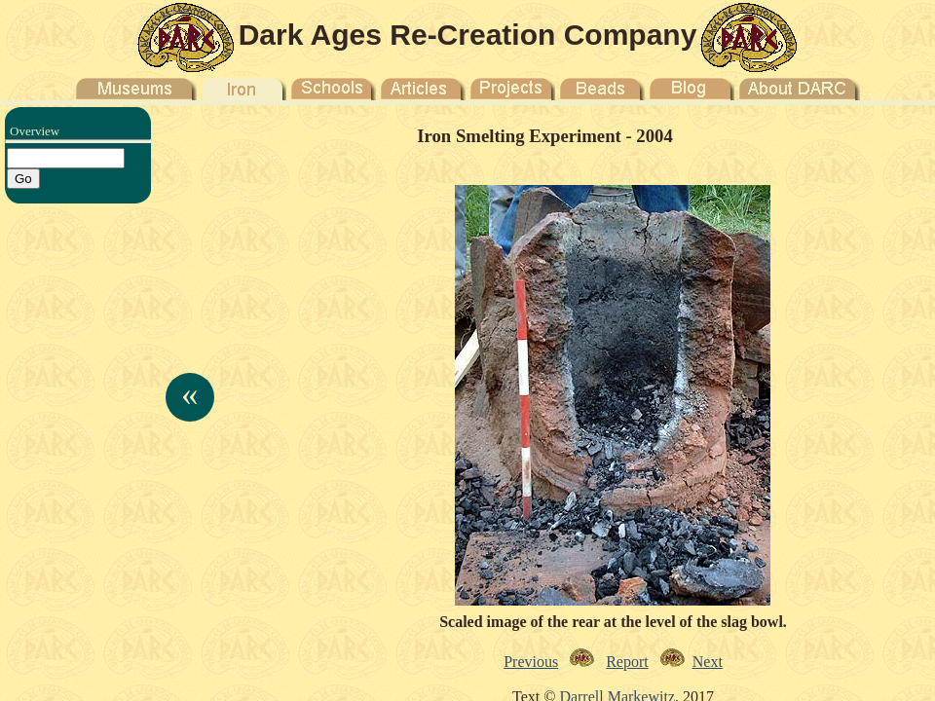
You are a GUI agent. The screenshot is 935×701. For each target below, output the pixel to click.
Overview (34, 131)
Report (627, 661)
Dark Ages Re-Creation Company (468, 34)
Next (707, 661)
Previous (531, 661)
